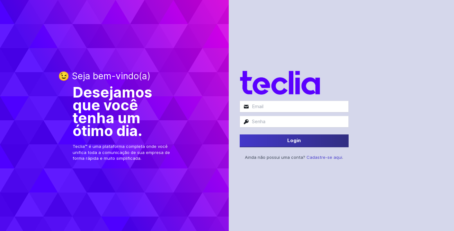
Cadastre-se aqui (324, 157)
